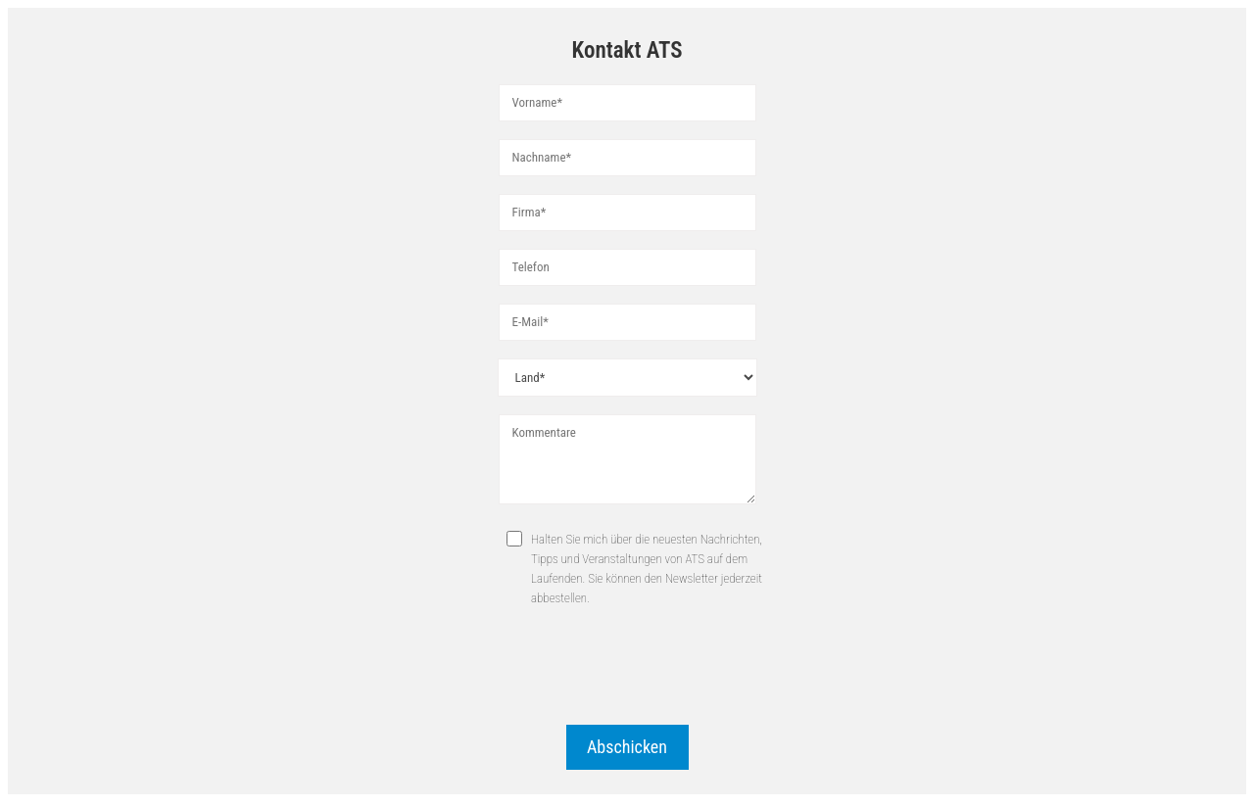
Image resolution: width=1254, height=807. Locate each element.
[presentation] (627, 669)
